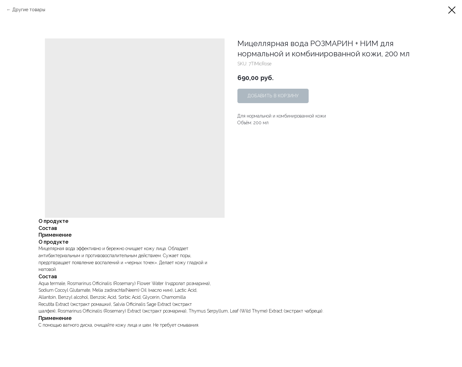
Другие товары (28, 9)
